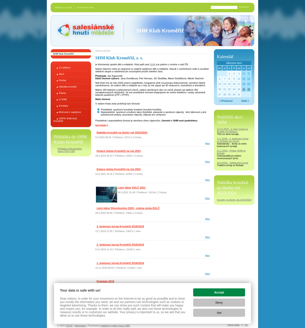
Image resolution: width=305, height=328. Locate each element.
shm (138, 231)
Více (207, 143)
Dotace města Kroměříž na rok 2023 (119, 151)
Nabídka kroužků (68, 86)
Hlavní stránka (103, 50)
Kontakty (63, 105)
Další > (245, 101)
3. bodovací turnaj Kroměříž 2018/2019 (120, 226)
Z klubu (137, 137)
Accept (219, 292)
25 (244, 89)
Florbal (62, 80)
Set (219, 312)
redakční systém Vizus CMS (115, 325)
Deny (219, 302)
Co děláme (64, 67)
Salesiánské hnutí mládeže (84, 30)
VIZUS (68, 325)
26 (248, 89)
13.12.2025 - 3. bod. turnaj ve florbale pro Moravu (232, 130)
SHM (152, 64)
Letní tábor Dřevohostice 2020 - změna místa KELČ (128, 208)
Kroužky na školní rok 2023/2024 (234, 200)
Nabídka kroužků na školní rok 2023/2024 (122, 132)
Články (62, 93)
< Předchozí (226, 101)
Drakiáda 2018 (105, 281)
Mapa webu (233, 325)
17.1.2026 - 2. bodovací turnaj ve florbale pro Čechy (232, 139)
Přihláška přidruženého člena (70, 150)
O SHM (63, 99)
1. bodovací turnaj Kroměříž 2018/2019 (120, 263)
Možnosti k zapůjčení (70, 112)
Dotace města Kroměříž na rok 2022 (119, 169)
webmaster (80, 325)
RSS (246, 325)
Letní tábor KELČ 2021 (132, 187)
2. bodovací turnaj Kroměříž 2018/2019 (120, 244)
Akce (61, 74)
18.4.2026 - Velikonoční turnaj (232, 162)
